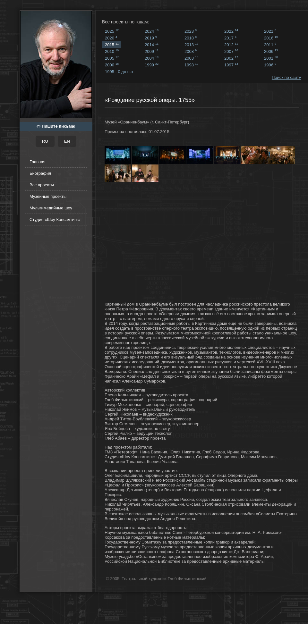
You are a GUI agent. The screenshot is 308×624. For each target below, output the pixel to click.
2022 (231, 31)
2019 (151, 37)
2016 (271, 37)
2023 (190, 31)
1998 (191, 64)
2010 (112, 51)
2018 (190, 37)
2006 (271, 51)
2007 (231, 51)
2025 (112, 31)
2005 (112, 58)
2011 (270, 44)
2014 (151, 44)
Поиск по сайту (286, 77)
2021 (270, 31)
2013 (191, 44)
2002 (231, 58)
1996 (270, 64)
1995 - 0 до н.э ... (119, 72)
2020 (111, 37)
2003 (191, 58)
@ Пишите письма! (56, 126)
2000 (112, 64)
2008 (190, 51)
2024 (151, 31)
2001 (271, 58)
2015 (112, 44)
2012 (231, 44)
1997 (231, 64)
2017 (230, 37)
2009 (151, 51)
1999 (151, 64)
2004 (151, 58)
